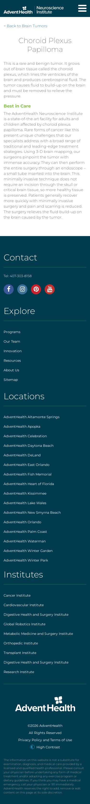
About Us (11, 370)
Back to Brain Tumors (27, 26)
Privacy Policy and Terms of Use (45, 740)
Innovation (13, 351)
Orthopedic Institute (21, 643)
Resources (12, 360)
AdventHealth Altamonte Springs (32, 417)
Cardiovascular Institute (24, 605)
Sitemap (11, 380)
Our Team (12, 341)
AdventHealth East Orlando (26, 465)
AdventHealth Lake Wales (25, 503)
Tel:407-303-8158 (18, 276)
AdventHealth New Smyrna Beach (32, 512)
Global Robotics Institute (24, 624)
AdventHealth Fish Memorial (28, 474)
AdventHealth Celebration (25, 436)
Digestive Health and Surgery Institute (36, 614)
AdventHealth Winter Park (26, 560)
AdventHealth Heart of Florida (29, 484)
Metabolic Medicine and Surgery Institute (38, 633)
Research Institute (19, 672)
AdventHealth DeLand (22, 455)
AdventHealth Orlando (22, 522)
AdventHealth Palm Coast (25, 531)
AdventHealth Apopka (22, 426)
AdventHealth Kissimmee (25, 493)
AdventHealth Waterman (25, 541)
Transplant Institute (20, 653)
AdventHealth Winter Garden (28, 551)
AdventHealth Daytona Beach (29, 445)
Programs (12, 332)
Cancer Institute (17, 595)
